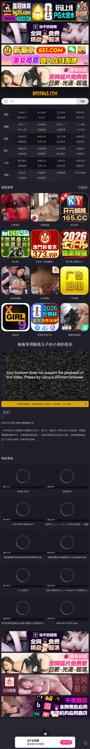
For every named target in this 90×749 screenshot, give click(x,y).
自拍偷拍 (41, 124)
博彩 (6, 114)
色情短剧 (41, 177)
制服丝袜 (22, 141)
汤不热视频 (80, 172)
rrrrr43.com (45, 94)
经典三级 (41, 141)
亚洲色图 (41, 148)
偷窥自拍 (22, 148)
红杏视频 (22, 177)
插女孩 (22, 172)
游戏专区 (80, 112)
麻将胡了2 (22, 117)
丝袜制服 (41, 129)
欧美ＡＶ (61, 124)
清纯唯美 (41, 153)
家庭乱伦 (41, 160)
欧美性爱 (80, 136)
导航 (6, 174)
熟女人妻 (22, 129)
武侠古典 (80, 160)
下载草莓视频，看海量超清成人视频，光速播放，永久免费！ (52, 404)
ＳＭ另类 (80, 129)
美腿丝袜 (22, 153)
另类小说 (41, 165)
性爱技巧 (80, 165)
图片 (6, 150)
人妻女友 (61, 160)
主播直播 (61, 129)
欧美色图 (61, 148)
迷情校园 (22, 165)
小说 (6, 162)
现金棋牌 (61, 117)
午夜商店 (41, 172)
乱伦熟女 (61, 141)
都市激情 (22, 160)
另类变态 (80, 141)
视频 (6, 126)
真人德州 (41, 112)
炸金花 (41, 117)
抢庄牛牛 (80, 117)
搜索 (83, 101)
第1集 (6, 412)
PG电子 (22, 112)
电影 (6, 138)
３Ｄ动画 (80, 124)
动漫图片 (80, 148)
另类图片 (80, 153)
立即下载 (66, 742)
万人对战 (61, 112)
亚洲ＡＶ (22, 124)
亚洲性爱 (22, 136)
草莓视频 (61, 172)
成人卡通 (61, 136)
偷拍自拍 (41, 136)
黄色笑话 (61, 165)
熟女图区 (61, 153)
